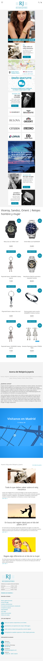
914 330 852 (7, 643)
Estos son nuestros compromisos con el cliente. (16, 622)
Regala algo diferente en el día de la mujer (22, 556)
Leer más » (27, 57)
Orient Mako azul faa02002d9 (32, 241)
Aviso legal (3, 611)
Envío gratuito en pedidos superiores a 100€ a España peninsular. (20, 632)
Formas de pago (5, 602)
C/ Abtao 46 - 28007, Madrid (11, 653)
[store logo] (22, 5)
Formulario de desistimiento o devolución (10, 606)
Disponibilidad (4, 609)
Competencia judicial (6, 607)
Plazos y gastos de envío (6, 600)
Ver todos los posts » (37, 465)
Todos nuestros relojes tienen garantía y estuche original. (18, 629)
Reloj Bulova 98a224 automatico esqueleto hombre (32, 277)
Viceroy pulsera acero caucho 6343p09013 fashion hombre (32, 312)
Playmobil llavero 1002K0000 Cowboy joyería (11, 277)
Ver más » (14, 106)
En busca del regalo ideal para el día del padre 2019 (22, 523)
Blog (24, 45)
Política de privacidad (6, 613)
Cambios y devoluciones (6, 604)
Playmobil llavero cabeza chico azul (11, 311)
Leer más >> (5, 498)
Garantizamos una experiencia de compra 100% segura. (17, 626)
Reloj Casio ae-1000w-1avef (11, 241)
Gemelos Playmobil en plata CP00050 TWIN (32, 347)
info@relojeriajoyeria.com (10, 650)
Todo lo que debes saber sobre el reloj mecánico (21, 488)
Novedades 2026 (16, 94)
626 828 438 (7, 646)
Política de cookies (5, 615)
